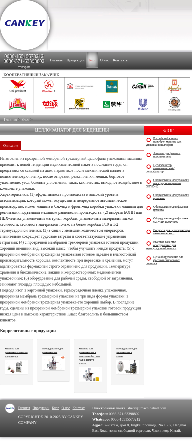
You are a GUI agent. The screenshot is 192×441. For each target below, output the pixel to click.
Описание (10, 145)
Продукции (40, 408)
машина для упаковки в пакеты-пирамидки (16, 352)
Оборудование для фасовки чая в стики (127, 352)
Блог (26, 119)
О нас (66, 408)
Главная (10, 119)
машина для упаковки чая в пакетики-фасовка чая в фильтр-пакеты (89, 356)
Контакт (78, 408)
